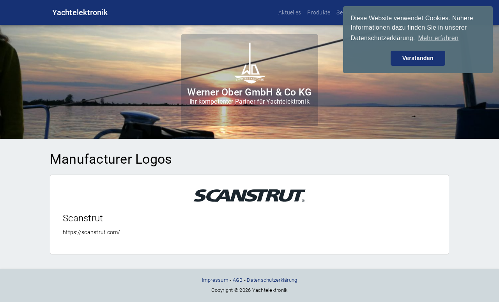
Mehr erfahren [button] (438, 38)
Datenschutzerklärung (272, 280)
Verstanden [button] (418, 58)
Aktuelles (289, 12)
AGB (238, 280)
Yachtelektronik (80, 12)
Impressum (215, 280)
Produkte (318, 12)
